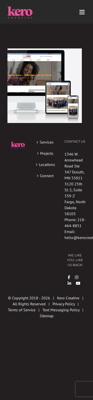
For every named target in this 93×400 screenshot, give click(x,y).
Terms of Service (21, 309)
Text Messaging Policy (60, 309)
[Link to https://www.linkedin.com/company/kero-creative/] (69, 283)
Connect (47, 175)
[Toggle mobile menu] (82, 12)
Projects (46, 153)
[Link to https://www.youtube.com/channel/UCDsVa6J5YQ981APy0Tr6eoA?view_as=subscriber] (78, 283)
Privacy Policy (64, 303)
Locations (47, 164)
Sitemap (47, 315)
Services (47, 142)
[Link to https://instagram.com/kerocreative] (76, 277)
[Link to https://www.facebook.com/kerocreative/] (69, 277)
